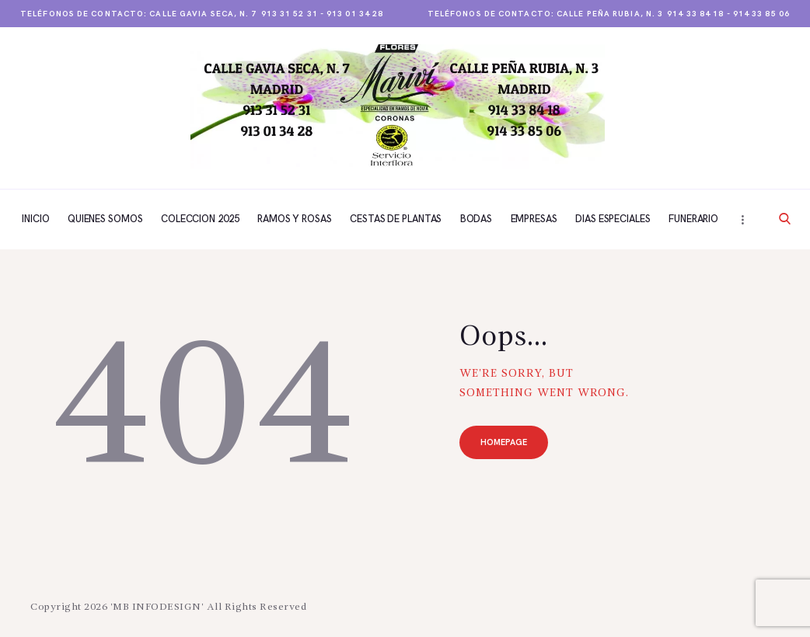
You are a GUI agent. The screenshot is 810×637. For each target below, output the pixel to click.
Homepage (504, 443)
